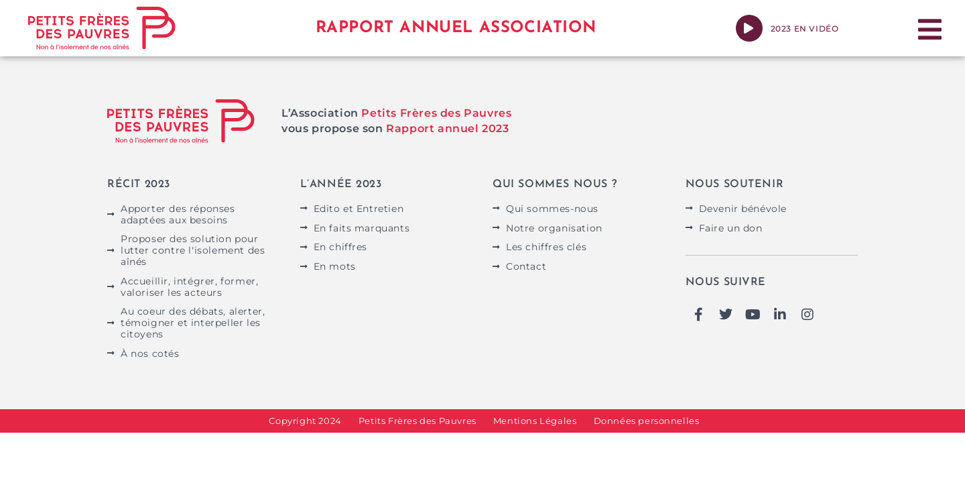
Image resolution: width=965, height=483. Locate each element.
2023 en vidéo (805, 28)
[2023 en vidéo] (749, 28)
